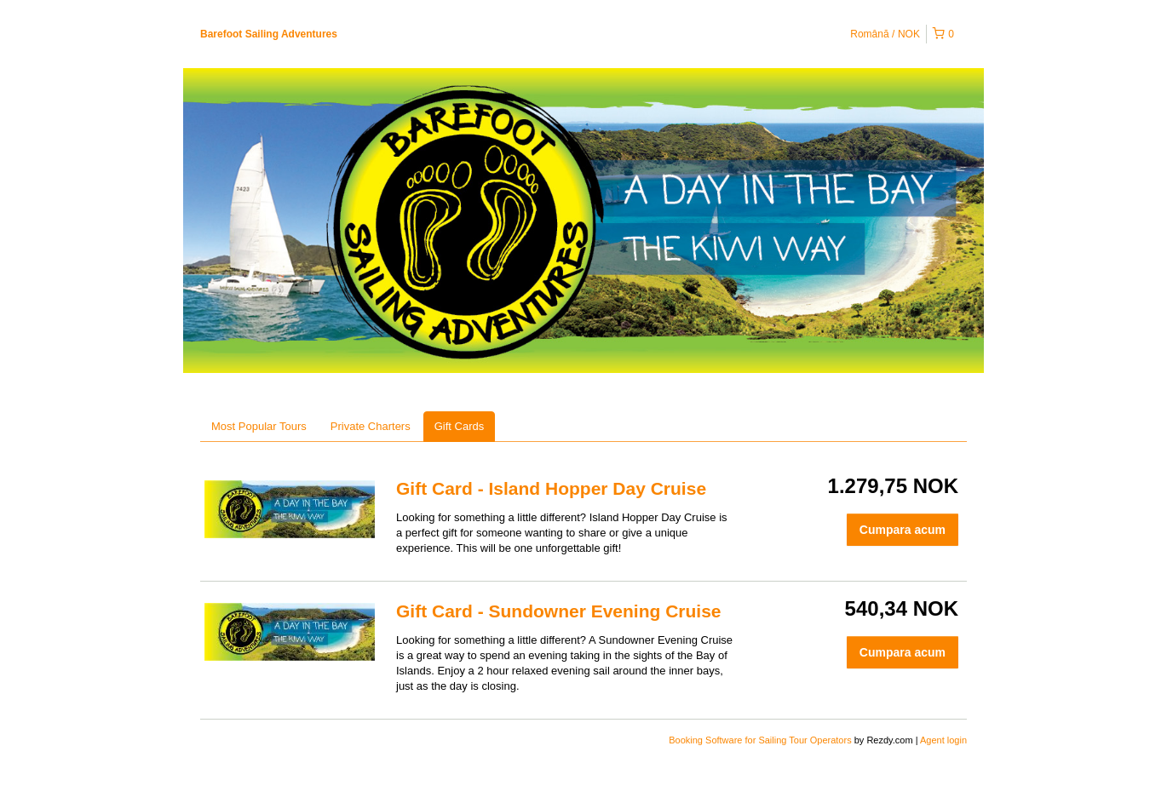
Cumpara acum (902, 529)
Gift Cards (459, 426)
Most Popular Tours (259, 426)
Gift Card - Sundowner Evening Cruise (558, 611)
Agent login (943, 740)
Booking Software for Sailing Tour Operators (761, 740)
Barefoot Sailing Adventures (268, 34)
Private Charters (371, 426)
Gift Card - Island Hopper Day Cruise (551, 488)
